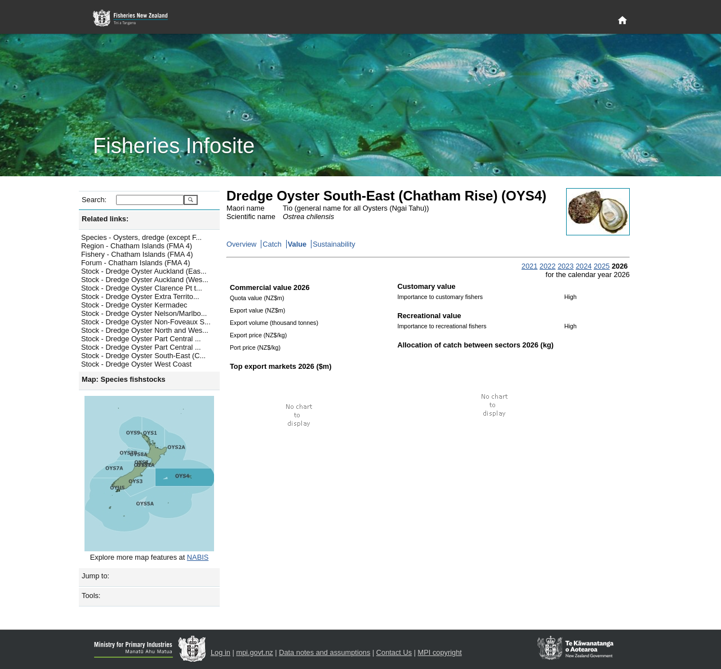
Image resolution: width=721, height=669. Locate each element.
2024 (583, 266)
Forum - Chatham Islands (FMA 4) (135, 262)
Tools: (91, 595)
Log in (220, 652)
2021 (529, 266)
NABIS (197, 557)
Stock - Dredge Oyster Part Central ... (141, 338)
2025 (601, 266)
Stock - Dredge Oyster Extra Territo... (140, 296)
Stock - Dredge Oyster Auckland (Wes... (144, 279)
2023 (565, 266)
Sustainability (334, 244)
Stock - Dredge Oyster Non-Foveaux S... (146, 322)
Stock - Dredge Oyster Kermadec (134, 305)
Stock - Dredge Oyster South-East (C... (143, 355)
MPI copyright (440, 652)
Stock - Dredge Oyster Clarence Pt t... (141, 288)
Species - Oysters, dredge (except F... (141, 237)
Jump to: (95, 576)
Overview (241, 244)
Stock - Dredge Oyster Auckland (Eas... (144, 271)
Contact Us (394, 652)
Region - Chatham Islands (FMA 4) (136, 246)
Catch (271, 244)
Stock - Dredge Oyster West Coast (136, 364)
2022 (547, 266)
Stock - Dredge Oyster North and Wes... (144, 330)
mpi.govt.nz (254, 652)
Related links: (105, 219)
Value (297, 244)
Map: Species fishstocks (124, 379)
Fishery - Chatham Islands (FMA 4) (137, 254)
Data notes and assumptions (324, 652)
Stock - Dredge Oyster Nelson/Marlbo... (144, 313)
